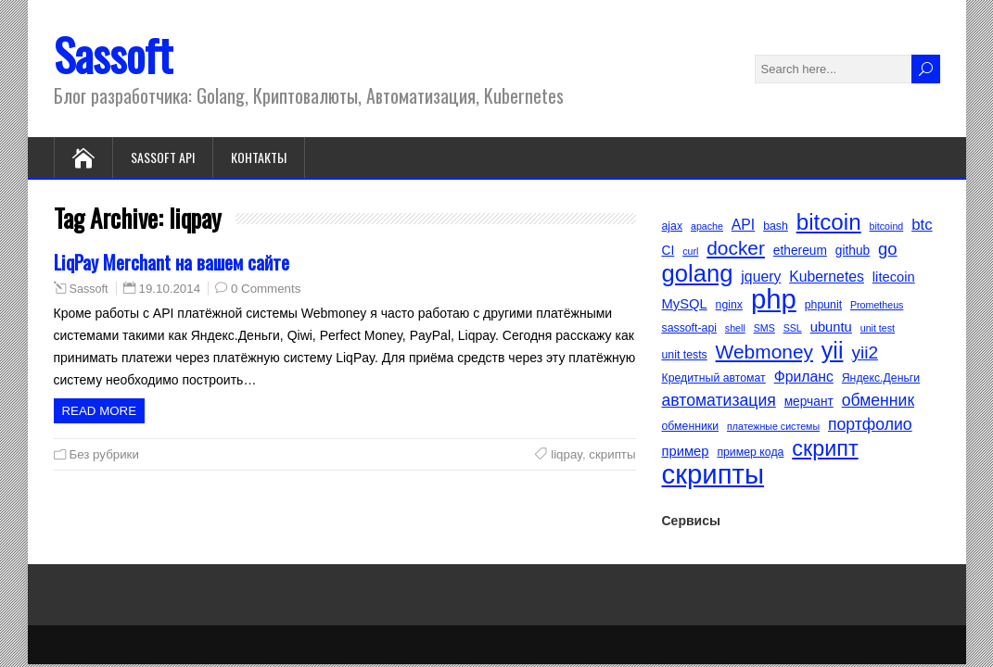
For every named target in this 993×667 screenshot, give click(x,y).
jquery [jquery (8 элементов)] (761, 276)
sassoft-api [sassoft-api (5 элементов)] (689, 327)
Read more (99, 411)
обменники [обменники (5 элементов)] (690, 426)
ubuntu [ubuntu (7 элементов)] (831, 327)
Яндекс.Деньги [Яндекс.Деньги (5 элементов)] (881, 377)
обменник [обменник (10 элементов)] (878, 400)
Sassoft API (163, 157)
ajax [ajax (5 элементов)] (672, 226)
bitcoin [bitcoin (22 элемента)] (828, 222)
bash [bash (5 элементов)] (775, 226)
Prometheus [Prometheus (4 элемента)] (876, 304)
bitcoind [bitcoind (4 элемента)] (887, 226)
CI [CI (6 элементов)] (668, 251)
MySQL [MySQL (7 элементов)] (684, 303)
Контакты (258, 157)
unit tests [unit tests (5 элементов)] (684, 354)
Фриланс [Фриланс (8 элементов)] (804, 376)
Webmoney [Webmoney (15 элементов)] (764, 351)
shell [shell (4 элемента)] (735, 328)
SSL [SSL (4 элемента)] (792, 328)
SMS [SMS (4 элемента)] (764, 328)
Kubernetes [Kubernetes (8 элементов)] (826, 276)
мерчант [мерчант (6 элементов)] (809, 402)
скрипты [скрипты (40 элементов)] (713, 474)
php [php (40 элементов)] (773, 299)
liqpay (566, 454)
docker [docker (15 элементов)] (736, 247)
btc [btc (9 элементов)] (921, 224)
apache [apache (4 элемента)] (707, 226)
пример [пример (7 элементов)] (685, 451)
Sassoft (113, 54)
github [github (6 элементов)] (852, 251)
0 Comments (265, 289)
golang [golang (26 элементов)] (697, 273)
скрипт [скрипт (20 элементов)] (825, 448)
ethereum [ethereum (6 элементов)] (800, 251)
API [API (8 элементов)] (743, 225)
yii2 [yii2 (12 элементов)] (864, 352)
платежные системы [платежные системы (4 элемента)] (773, 426)
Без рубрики (104, 454)
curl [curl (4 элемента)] (690, 251)
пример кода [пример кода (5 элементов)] (750, 452)
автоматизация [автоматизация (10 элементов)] (719, 400)
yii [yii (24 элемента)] (832, 350)
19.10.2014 (170, 289)
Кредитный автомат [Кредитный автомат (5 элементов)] (714, 377)
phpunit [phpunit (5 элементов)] (823, 304)
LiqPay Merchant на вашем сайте (171, 261)
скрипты (612, 454)
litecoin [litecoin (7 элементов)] (893, 277)
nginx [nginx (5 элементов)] (729, 304)
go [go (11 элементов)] (888, 248)
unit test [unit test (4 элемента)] (877, 328)
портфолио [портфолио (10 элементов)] (870, 424)
